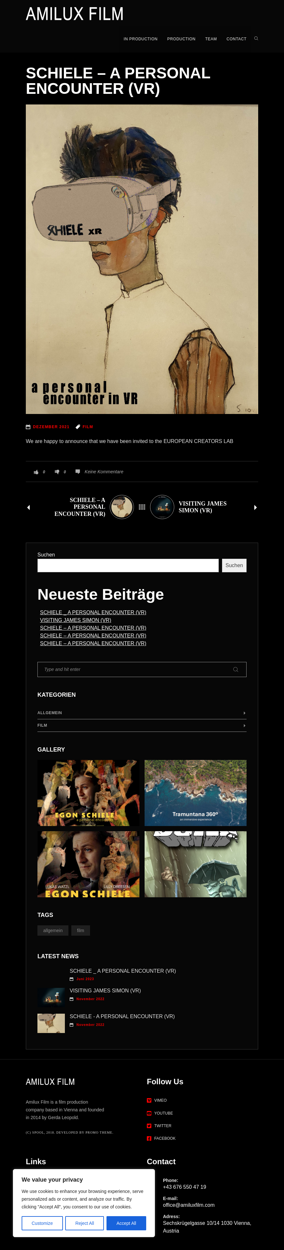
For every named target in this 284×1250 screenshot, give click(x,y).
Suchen (46, 553)
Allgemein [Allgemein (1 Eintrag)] (53, 929)
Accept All (126, 1223)
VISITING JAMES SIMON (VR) (75, 619)
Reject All (84, 1223)
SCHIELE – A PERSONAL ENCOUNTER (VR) (93, 627)
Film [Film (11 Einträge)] (80, 929)
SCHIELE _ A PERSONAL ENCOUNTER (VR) (93, 611)
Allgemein (49, 712)
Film (42, 724)
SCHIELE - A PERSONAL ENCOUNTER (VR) (122, 1015)
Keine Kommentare (104, 470)
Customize (42, 1223)
